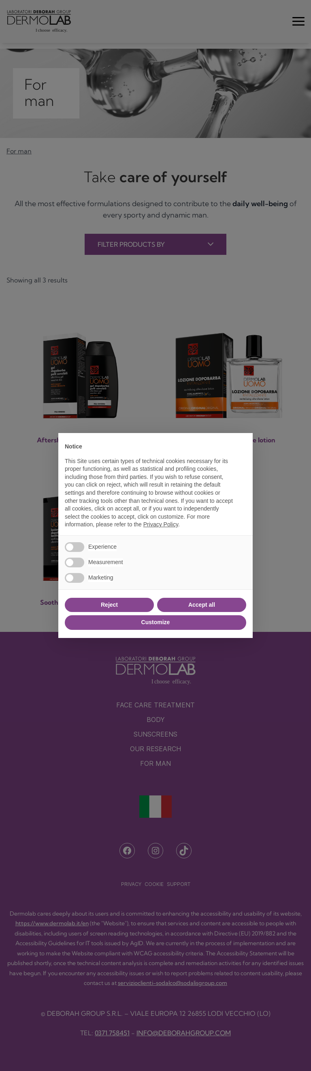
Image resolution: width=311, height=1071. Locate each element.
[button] (242, 446)
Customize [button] (155, 622)
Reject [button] (109, 604)
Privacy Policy (160, 524)
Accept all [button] (201, 604)
